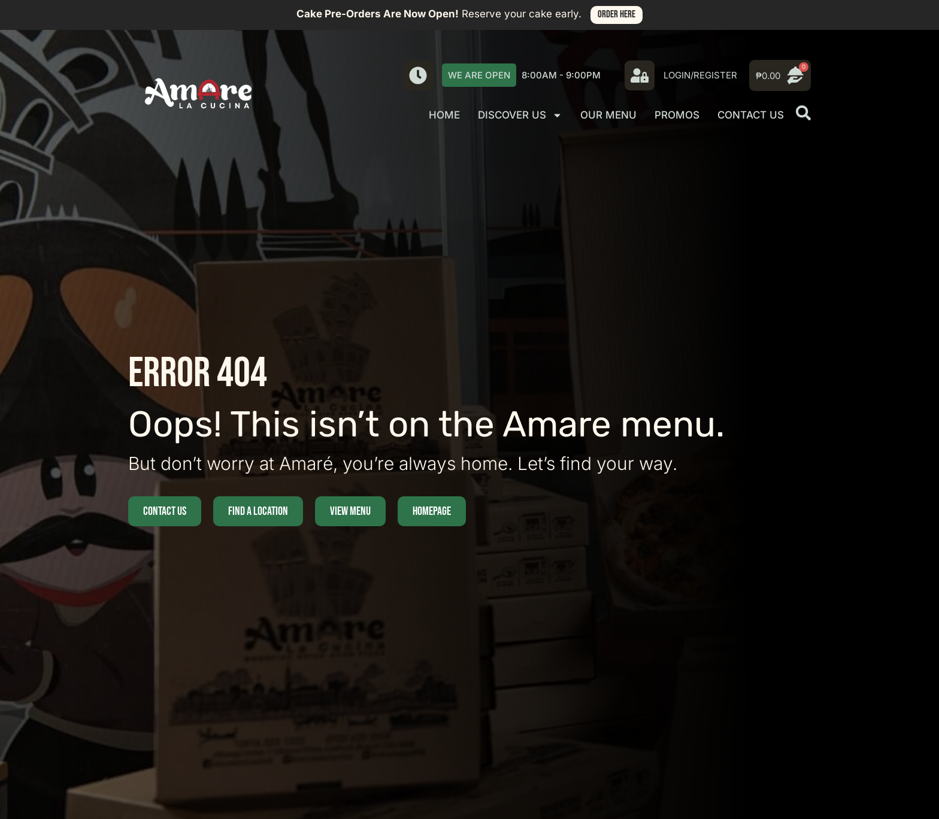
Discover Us (520, 115)
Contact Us (750, 115)
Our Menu (608, 115)
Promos (677, 115)
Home (444, 115)
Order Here (616, 14)
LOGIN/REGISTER (700, 75)
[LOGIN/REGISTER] (640, 75)
